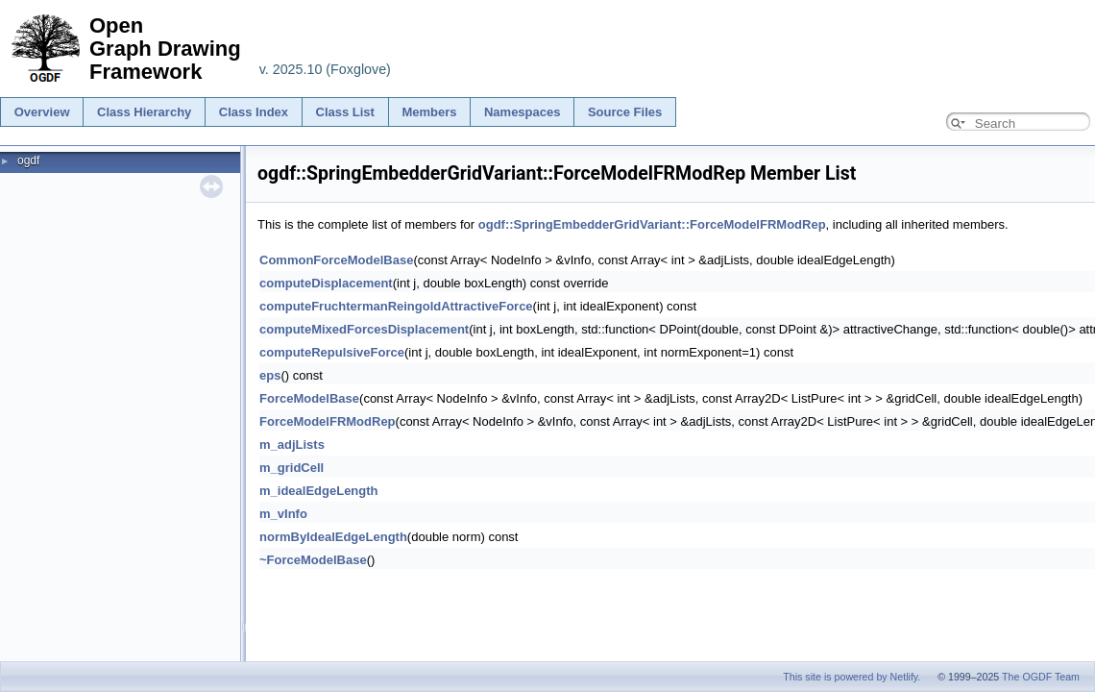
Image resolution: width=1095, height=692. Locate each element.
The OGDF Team (1041, 676)
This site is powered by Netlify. (851, 676)
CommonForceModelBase (336, 260)
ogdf (28, 160)
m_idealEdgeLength (318, 490)
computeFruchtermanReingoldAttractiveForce (396, 306)
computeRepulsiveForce (331, 352)
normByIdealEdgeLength (333, 537)
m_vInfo (283, 514)
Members (429, 112)
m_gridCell (291, 467)
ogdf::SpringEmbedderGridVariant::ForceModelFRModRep (652, 224)
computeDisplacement (326, 283)
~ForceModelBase (313, 560)
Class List (345, 112)
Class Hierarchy (144, 112)
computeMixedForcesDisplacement (364, 329)
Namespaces (522, 112)
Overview (42, 112)
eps (269, 375)
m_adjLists (292, 444)
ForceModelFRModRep (327, 421)
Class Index (253, 112)
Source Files (625, 112)
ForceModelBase (309, 398)
